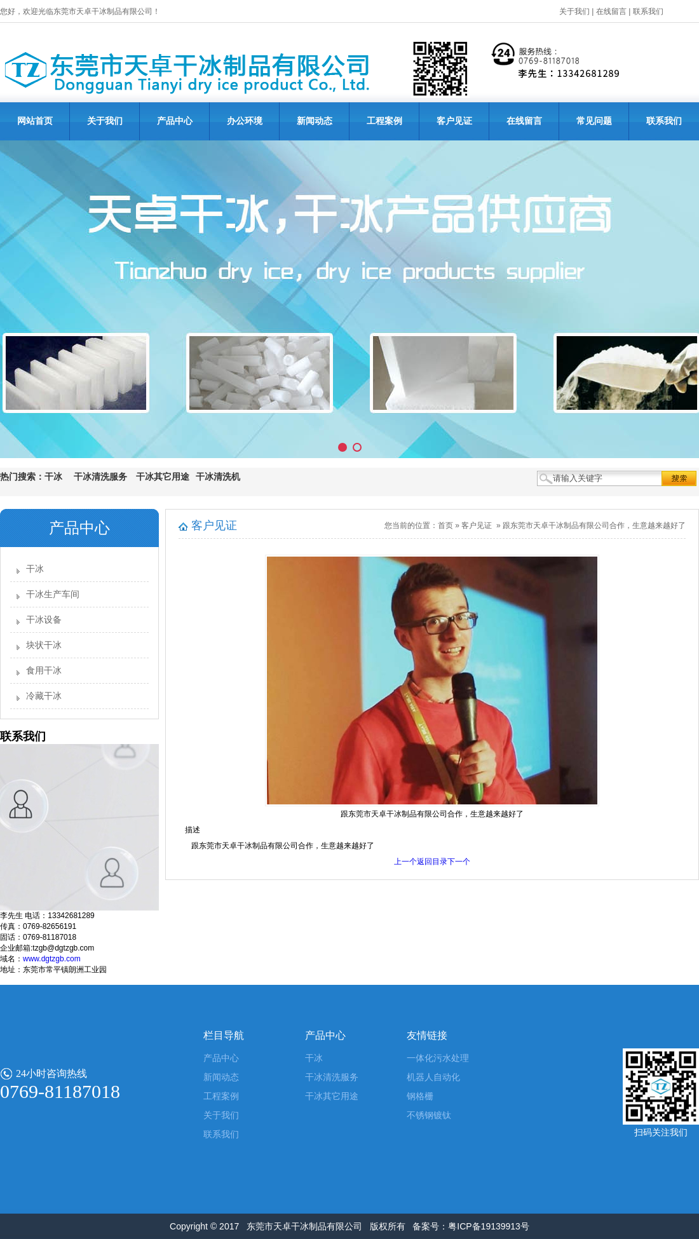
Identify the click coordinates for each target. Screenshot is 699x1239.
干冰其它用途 (331, 1096)
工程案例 (384, 121)
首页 (445, 525)
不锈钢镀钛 (429, 1115)
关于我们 (574, 11)
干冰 (35, 569)
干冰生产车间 (52, 594)
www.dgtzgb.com (52, 958)
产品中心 (175, 121)
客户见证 (454, 121)
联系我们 (648, 11)
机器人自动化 (433, 1077)
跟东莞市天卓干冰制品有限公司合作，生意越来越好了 (594, 525)
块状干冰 (44, 645)
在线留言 (611, 11)
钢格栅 (420, 1096)
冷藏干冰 (44, 696)
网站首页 (35, 121)
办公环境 (244, 121)
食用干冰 (44, 670)
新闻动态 (314, 121)
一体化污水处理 (438, 1058)
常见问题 (594, 121)
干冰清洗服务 (331, 1077)
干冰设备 (44, 620)
